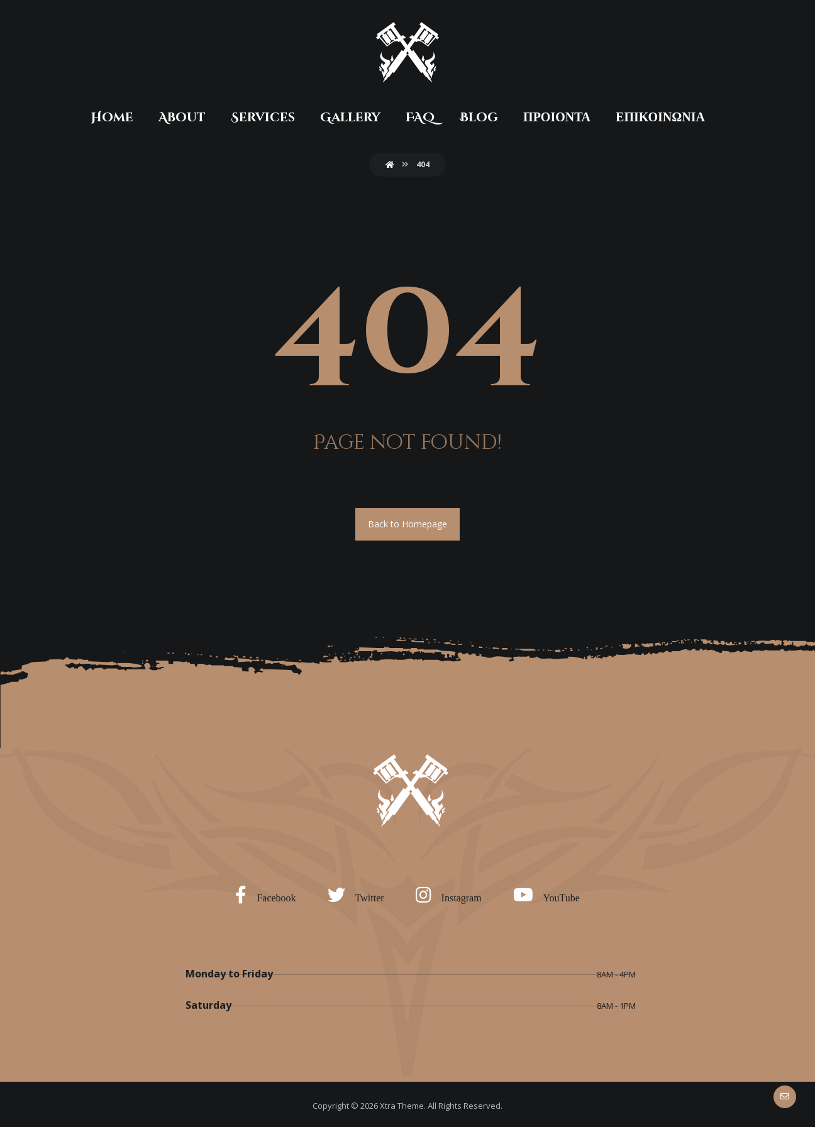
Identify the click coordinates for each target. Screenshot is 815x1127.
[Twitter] (359, 894)
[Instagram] (452, 894)
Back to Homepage (407, 524)
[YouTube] (550, 894)
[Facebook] (268, 894)
